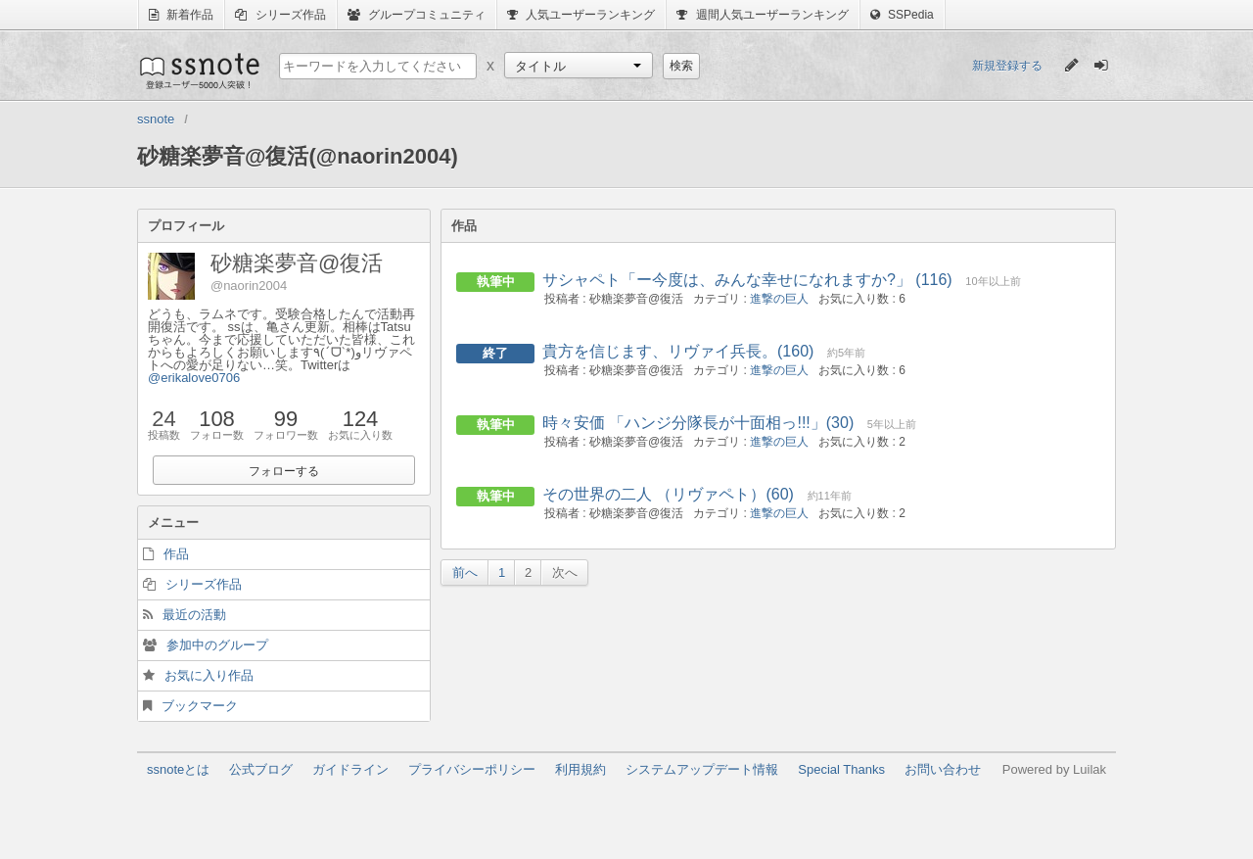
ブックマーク (200, 705)
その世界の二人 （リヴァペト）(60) (668, 494)
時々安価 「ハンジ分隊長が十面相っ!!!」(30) (698, 422)
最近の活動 (194, 614)
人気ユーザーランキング (581, 15)
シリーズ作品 (280, 15)
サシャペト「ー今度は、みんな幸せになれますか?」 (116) (747, 279)
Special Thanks (841, 769)
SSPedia (902, 15)
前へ (465, 572)
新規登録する (1007, 65)
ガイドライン (350, 769)
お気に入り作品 (209, 675)
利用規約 (580, 769)
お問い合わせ (943, 769)
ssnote (198, 70)
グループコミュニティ (417, 15)
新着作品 (181, 15)
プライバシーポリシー (471, 769)
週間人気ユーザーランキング (762, 15)
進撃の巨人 (779, 299)
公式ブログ (261, 769)
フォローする (284, 471)
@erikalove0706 (194, 377)
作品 (176, 554)
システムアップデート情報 (702, 769)
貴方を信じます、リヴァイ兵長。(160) (677, 351)
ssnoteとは (178, 769)
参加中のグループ (217, 645)
